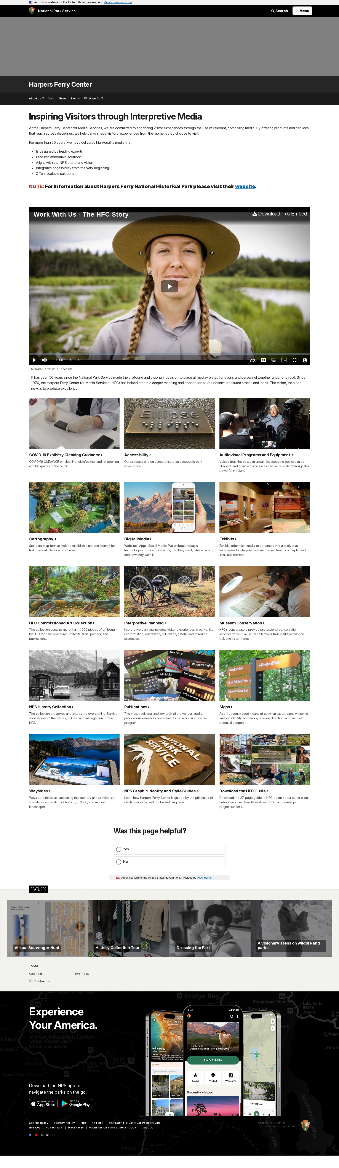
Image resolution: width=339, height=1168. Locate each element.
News (62, 98)
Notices (97, 1135)
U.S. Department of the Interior (278, 1138)
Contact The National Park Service (134, 1135)
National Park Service (272, 1134)
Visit (51, 98)
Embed (299, 214)
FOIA (83, 1135)
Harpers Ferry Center (60, 84)
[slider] (169, 354)
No (125, 861)
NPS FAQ (34, 1139)
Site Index (81, 985)
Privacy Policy (64, 1135)
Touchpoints (204, 877)
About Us (36, 98)
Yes (126, 849)
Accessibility (38, 1135)
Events (75, 98)
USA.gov (147, 1139)
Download (269, 214)
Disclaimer (76, 1139)
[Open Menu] (302, 10)
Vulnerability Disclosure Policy (112, 1139)
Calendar (35, 985)
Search (279, 11)
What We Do (93, 98)
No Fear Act (54, 1139)
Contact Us (39, 993)
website (245, 186)
